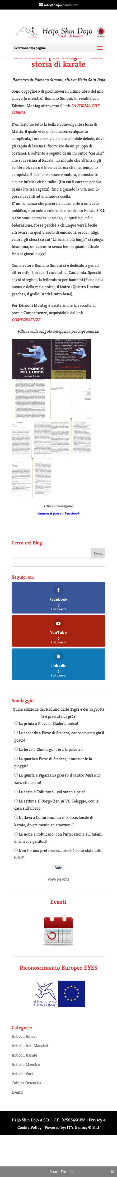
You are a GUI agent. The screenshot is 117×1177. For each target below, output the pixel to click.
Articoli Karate (24, 1055)
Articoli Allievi (24, 1036)
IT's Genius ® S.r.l (83, 1127)
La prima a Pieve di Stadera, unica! (48, 723)
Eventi (17, 1092)
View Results (58, 879)
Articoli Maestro (26, 1064)
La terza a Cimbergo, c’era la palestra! (51, 749)
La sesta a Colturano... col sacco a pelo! (52, 792)
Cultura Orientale (26, 1083)
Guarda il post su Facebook (58, 513)
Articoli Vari (22, 1073)
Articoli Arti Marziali (30, 1045)
